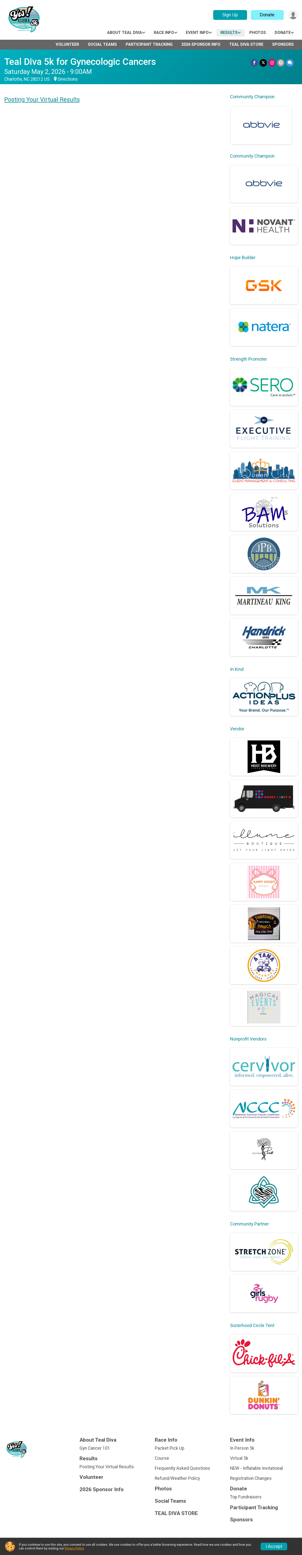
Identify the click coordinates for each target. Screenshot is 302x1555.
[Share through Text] (290, 62)
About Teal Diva (124, 32)
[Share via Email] (280, 62)
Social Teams (102, 44)
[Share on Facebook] (254, 62)
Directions (68, 79)
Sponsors (283, 44)
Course (162, 1458)
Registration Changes (251, 1478)
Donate (267, 14)
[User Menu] (293, 15)
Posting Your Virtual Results (42, 99)
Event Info (197, 32)
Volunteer (67, 44)
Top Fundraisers (246, 1496)
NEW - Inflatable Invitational (256, 1468)
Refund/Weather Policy (177, 1478)
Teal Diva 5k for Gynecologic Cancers (80, 61)
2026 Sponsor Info (200, 44)
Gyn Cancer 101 (95, 1448)
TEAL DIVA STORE (246, 44)
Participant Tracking (149, 44)
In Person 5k (242, 1448)
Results (229, 32)
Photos (257, 32)
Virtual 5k (239, 1458)
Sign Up (230, 14)
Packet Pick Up (169, 1448)
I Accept (274, 1546)
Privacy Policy (74, 1548)
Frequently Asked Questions (182, 1468)
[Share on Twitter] (263, 62)
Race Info (164, 32)
